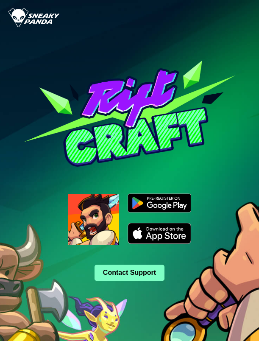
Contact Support (129, 272)
